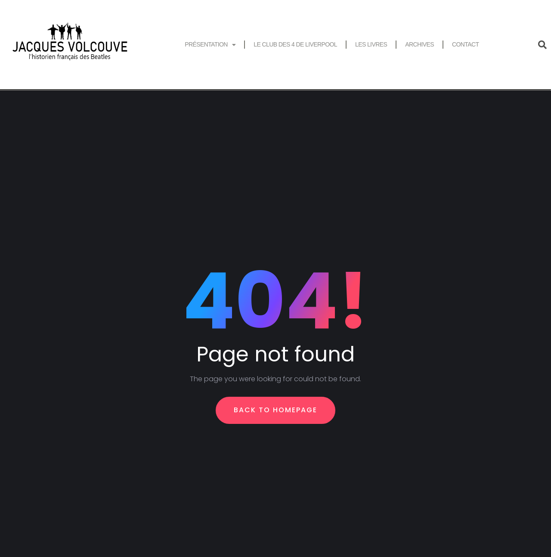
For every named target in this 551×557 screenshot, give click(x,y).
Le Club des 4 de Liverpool (295, 44)
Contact (465, 44)
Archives (419, 44)
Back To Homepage (275, 410)
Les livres (371, 44)
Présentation (210, 44)
